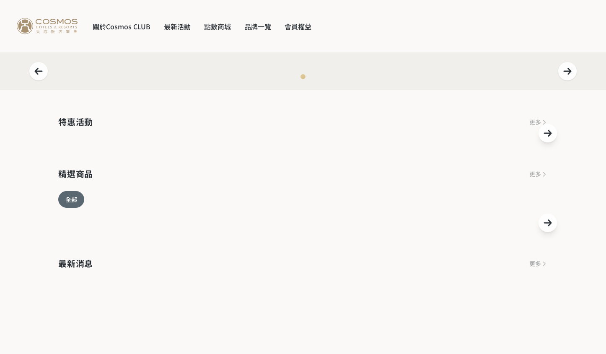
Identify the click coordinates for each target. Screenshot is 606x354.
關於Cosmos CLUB (121, 26)
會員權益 (298, 26)
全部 (71, 199)
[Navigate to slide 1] (303, 77)
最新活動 (177, 26)
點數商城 (217, 26)
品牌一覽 (257, 26)
